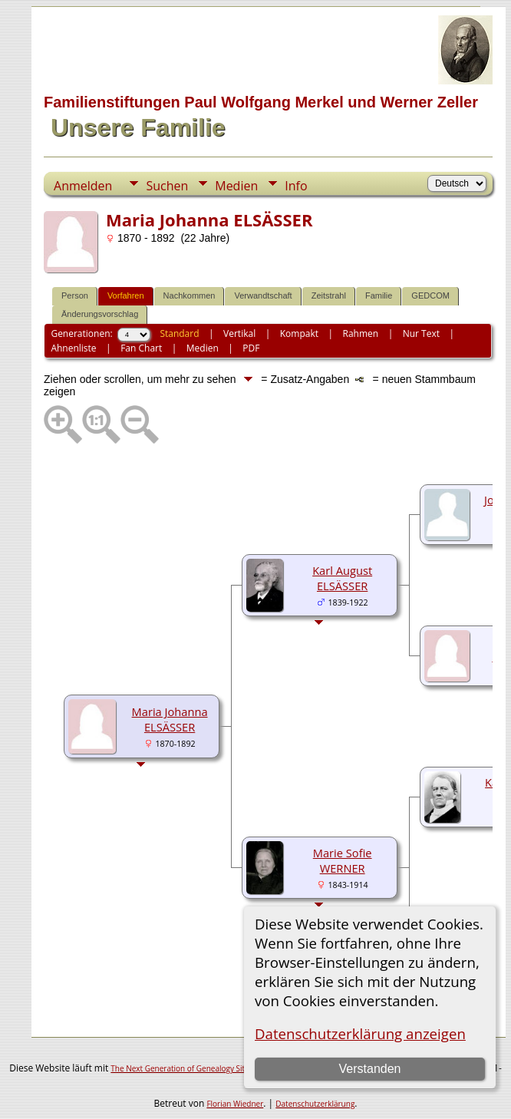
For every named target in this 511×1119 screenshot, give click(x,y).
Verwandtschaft (263, 295)
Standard (179, 333)
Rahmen (361, 333)
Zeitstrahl (329, 295)
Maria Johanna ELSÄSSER (170, 719)
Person (74, 295)
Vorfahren (125, 295)
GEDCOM (430, 295)
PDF (250, 348)
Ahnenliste (73, 348)
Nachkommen (189, 295)
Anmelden (83, 185)
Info (296, 185)
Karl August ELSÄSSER (342, 578)
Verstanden (370, 1068)
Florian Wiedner (234, 1103)
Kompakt (299, 333)
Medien (236, 185)
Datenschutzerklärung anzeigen (360, 1033)
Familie (378, 295)
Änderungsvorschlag (99, 314)
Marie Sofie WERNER (342, 860)
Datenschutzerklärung (314, 1103)
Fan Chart (141, 348)
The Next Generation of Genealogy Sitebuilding (194, 1068)
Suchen (167, 185)
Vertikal (239, 333)
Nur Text (421, 333)
